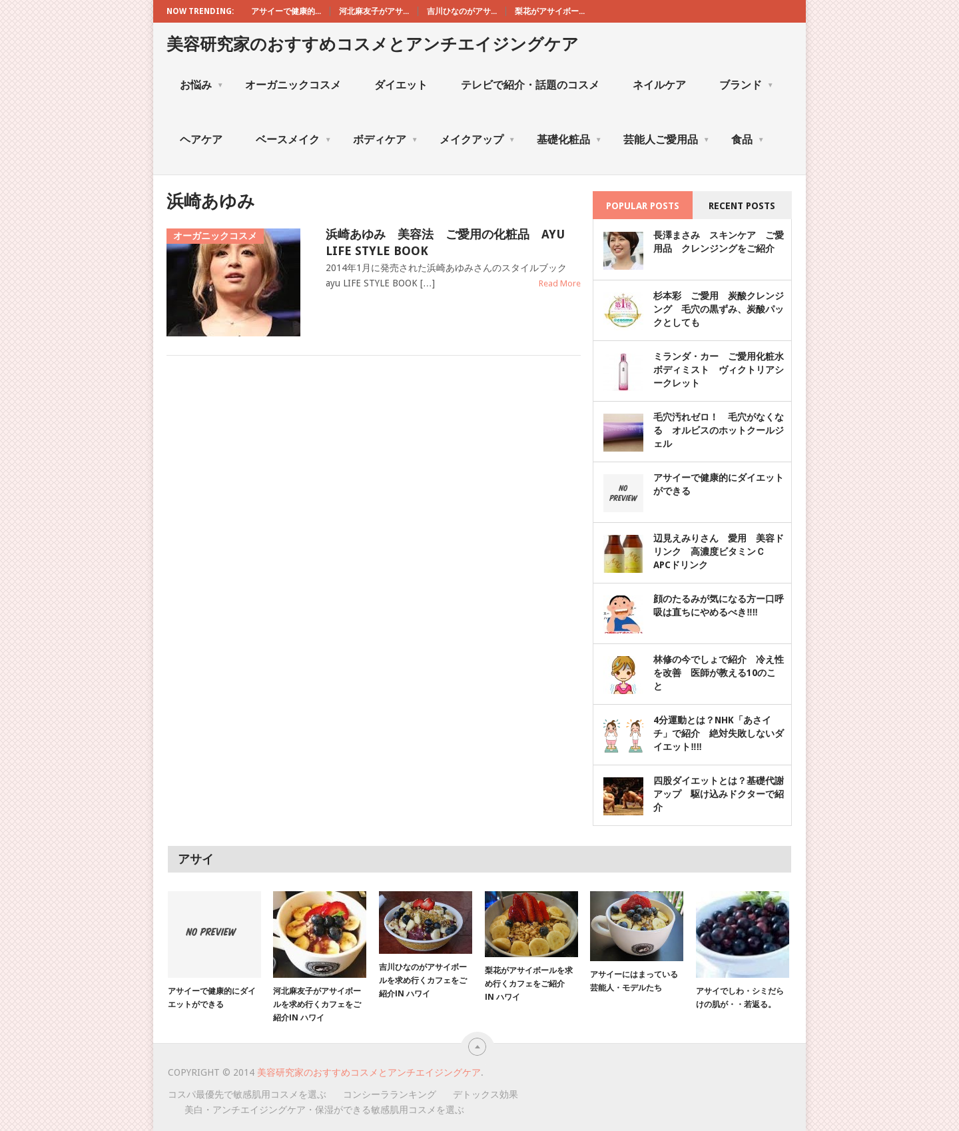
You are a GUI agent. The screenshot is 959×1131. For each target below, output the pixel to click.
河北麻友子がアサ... (374, 11)
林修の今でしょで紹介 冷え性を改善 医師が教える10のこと (718, 672)
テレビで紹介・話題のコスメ (530, 85)
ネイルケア (659, 85)
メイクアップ (477, 139)
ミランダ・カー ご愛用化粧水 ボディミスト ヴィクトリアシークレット (723, 369)
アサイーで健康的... (286, 11)
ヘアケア (201, 139)
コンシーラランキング (389, 1094)
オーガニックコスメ (293, 85)
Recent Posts (742, 205)
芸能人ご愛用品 (666, 139)
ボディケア (385, 139)
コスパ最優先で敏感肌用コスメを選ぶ (247, 1094)
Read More (560, 283)
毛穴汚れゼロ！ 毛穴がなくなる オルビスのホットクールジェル (718, 430)
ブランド (746, 85)
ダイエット (401, 85)
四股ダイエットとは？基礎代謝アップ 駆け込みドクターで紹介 (718, 794)
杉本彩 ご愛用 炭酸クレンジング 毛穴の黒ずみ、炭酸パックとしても (718, 309)
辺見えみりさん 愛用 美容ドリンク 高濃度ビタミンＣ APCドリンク (718, 551)
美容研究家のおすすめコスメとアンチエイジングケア (372, 44)
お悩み (202, 85)
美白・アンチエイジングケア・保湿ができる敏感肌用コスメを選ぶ (324, 1109)
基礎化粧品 (569, 139)
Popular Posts (642, 205)
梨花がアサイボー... (550, 11)
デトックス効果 (485, 1094)
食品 (748, 139)
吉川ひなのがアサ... (462, 11)
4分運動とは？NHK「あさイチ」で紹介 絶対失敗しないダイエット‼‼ (718, 733)
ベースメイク (294, 139)
